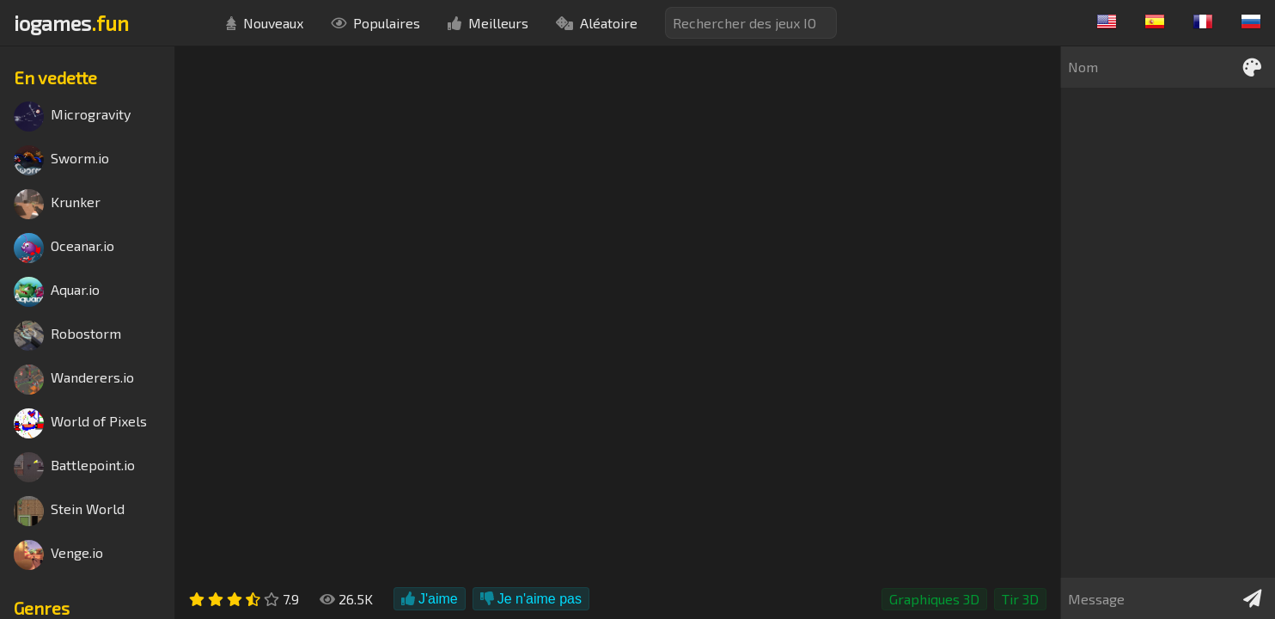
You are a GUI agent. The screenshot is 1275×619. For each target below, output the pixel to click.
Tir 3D (1020, 599)
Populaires (375, 23)
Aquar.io (57, 292)
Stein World (69, 511)
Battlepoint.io (74, 467)
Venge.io (58, 555)
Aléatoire (597, 23)
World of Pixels (80, 423)
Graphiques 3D (934, 599)
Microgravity (72, 116)
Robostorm (67, 336)
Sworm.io (61, 160)
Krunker (57, 204)
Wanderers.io (74, 380)
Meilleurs (488, 23)
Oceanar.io (64, 248)
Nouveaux (264, 23)
